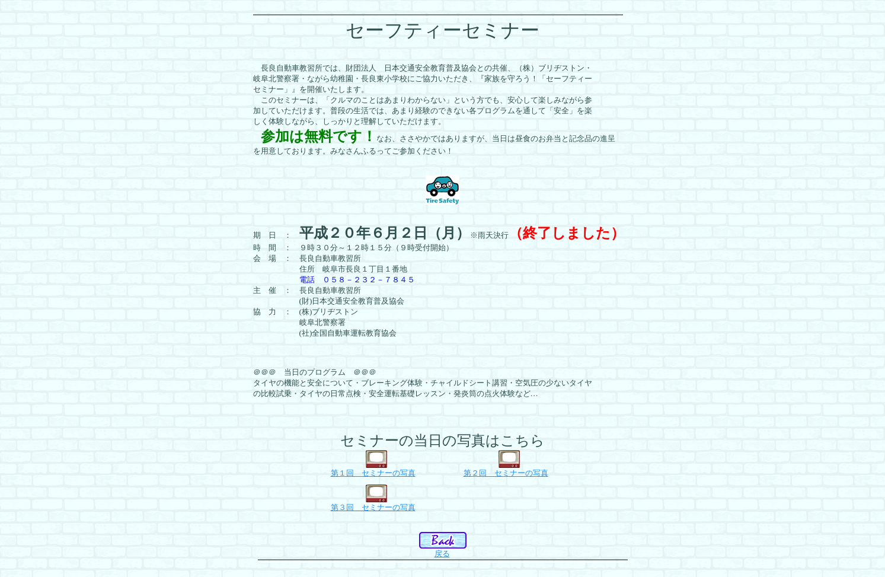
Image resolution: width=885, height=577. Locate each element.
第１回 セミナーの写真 (373, 472)
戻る (442, 553)
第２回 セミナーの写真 (506, 472)
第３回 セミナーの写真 (373, 507)
